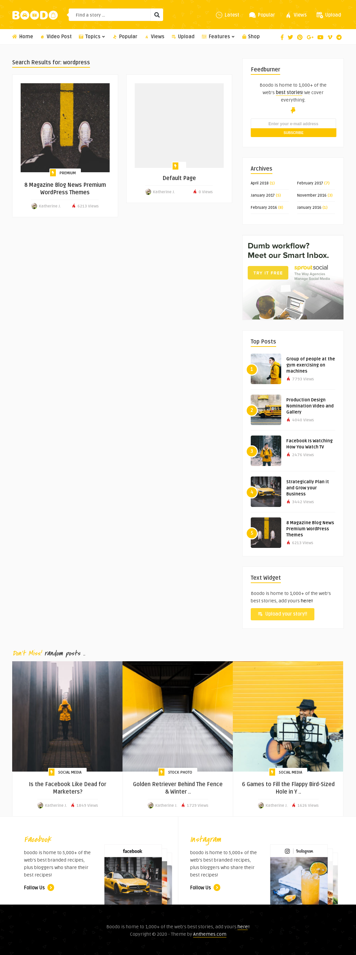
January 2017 (263, 195)
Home (22, 37)
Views (154, 37)
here (306, 601)
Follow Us (39, 888)
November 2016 (312, 195)
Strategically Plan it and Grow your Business (307, 488)
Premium (68, 173)
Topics (92, 37)
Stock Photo (180, 772)
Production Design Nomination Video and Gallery (310, 406)
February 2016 (264, 207)
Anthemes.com (209, 934)
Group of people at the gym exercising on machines (310, 365)
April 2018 (260, 183)
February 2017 (310, 183)
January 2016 (309, 207)
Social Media (70, 772)
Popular (125, 37)
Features (218, 37)
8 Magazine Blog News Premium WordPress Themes (310, 529)
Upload (183, 37)
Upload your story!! (282, 614)
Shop (251, 37)
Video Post (56, 37)
